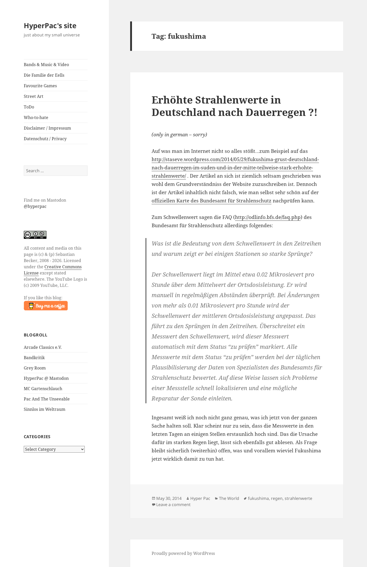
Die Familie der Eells (44, 75)
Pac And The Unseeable (47, 399)
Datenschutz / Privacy (45, 138)
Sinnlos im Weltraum (44, 409)
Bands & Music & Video (46, 64)
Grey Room (35, 368)
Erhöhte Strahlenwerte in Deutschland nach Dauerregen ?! (235, 106)
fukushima (258, 498)
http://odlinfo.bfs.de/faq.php (268, 217)
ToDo (29, 107)
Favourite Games (40, 86)
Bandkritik (34, 357)
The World (229, 498)
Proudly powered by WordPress (183, 553)
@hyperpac (35, 206)
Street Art (33, 96)
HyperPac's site (50, 25)
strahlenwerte (298, 498)
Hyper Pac (200, 498)
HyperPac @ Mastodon (46, 378)
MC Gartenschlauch (43, 388)
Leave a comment (173, 504)
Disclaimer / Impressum (47, 128)
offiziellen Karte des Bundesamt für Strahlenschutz (211, 200)
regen (277, 498)
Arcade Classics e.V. (43, 347)
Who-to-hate (36, 117)
